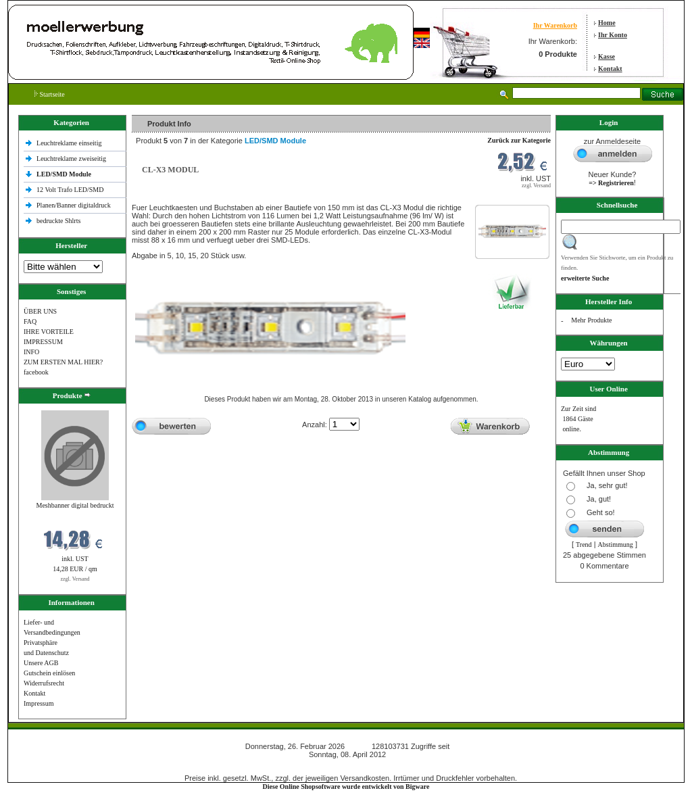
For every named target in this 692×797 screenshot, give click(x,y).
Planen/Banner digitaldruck (73, 205)
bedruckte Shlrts (58, 220)
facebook (36, 372)
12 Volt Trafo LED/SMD (69, 189)
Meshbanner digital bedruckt (75, 505)
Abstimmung (615, 544)
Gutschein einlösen (49, 673)
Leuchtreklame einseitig (69, 143)
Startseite (49, 94)
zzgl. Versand (75, 579)
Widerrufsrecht (44, 683)
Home (607, 22)
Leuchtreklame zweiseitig (72, 158)
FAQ (30, 321)
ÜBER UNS (40, 311)
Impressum (38, 703)
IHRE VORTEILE (49, 331)
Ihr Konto (612, 35)
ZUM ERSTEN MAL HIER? (63, 362)
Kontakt (610, 68)
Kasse (606, 56)
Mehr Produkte (591, 320)
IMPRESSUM (43, 341)
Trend (584, 544)
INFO (31, 352)
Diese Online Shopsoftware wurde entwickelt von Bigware (346, 786)
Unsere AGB (41, 663)
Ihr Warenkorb (555, 25)
